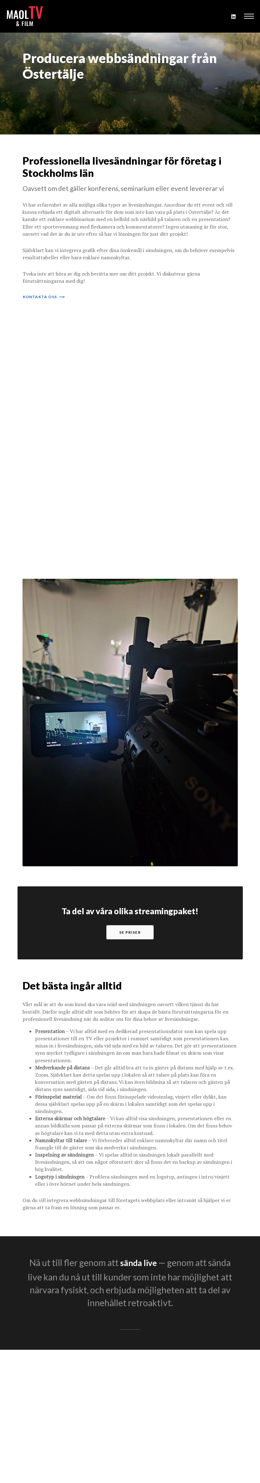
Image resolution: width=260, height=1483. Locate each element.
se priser (130, 932)
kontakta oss (44, 296)
